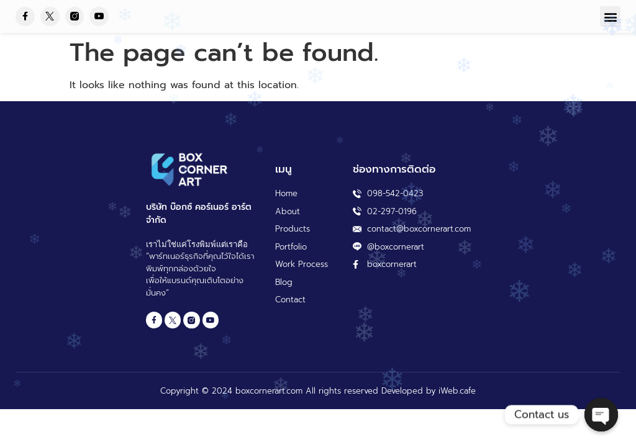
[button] (610, 16)
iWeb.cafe (457, 391)
